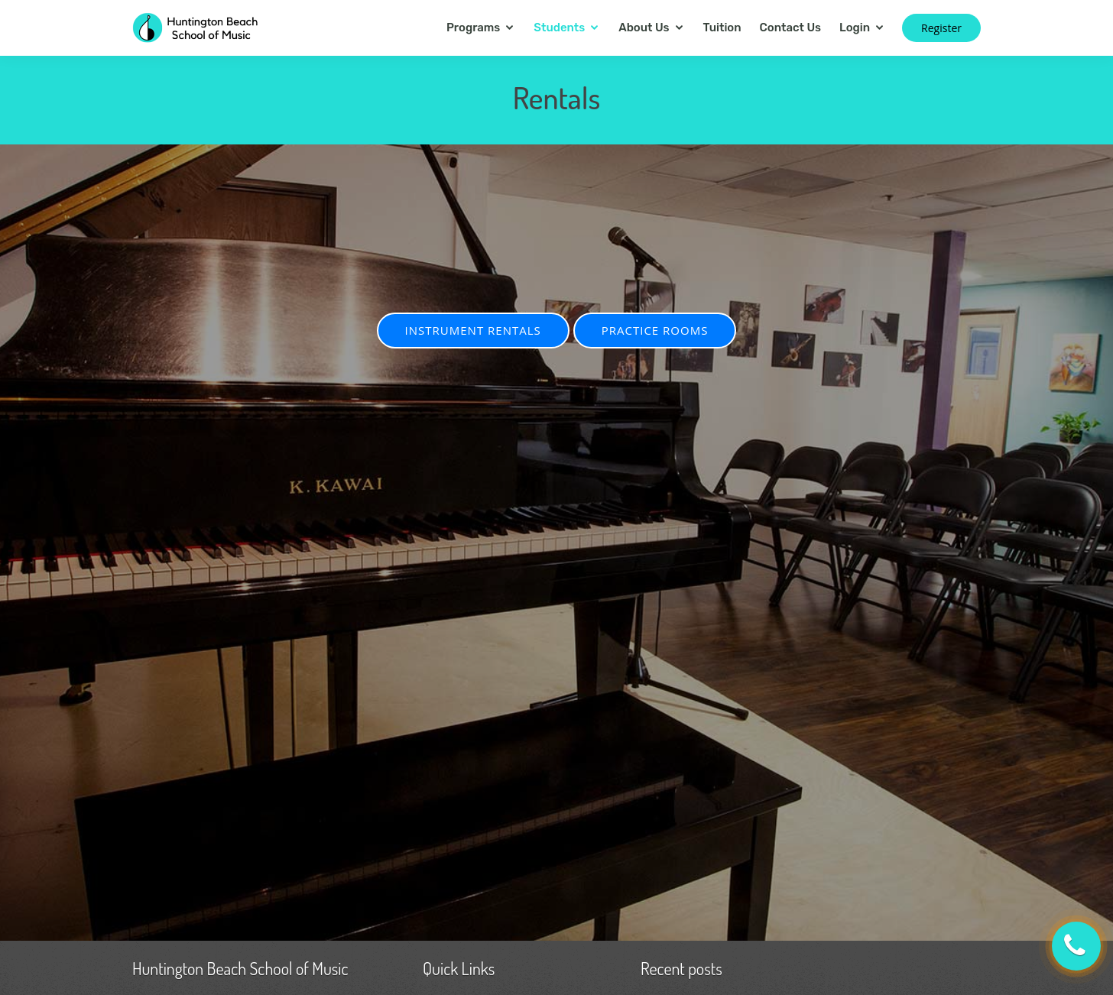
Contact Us (790, 27)
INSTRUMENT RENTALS (473, 330)
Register (941, 28)
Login (854, 27)
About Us (643, 27)
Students (559, 27)
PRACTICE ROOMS (655, 330)
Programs (473, 27)
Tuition (722, 27)
